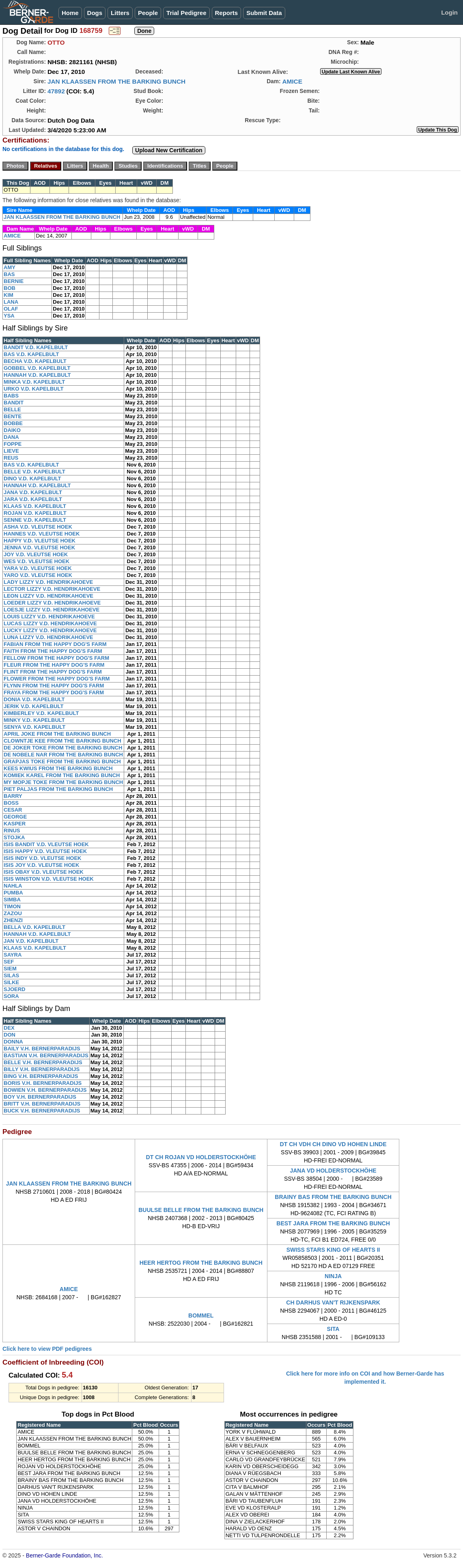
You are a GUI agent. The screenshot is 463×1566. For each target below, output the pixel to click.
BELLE (12, 409)
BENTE (13, 416)
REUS (11, 458)
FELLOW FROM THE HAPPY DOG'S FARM (56, 658)
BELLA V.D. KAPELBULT (34, 927)
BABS (11, 396)
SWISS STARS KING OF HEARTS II (333, 1249)
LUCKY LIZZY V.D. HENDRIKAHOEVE (50, 630)
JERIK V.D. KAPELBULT (33, 706)
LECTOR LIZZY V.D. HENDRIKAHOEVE (52, 589)
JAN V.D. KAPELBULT (31, 941)
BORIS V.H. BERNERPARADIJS (43, 1083)
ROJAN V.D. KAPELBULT (35, 513)
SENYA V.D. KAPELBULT (34, 727)
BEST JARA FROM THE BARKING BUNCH (333, 1223)
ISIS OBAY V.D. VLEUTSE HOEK (44, 872)
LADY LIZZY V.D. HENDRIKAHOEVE (48, 582)
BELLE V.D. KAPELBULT (34, 472)
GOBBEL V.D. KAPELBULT (37, 368)
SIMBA (12, 899)
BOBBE (13, 423)
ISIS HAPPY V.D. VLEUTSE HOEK (45, 851)
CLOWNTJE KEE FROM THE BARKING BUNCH (62, 741)
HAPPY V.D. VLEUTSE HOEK (39, 541)
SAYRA (13, 955)
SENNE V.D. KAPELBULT (35, 520)
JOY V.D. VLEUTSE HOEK (36, 554)
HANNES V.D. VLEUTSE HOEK (42, 534)
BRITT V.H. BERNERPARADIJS (42, 1104)
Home (70, 12)
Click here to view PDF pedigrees (47, 1349)
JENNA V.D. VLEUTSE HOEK (39, 547)
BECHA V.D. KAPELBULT (35, 361)
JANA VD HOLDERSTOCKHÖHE (333, 1170)
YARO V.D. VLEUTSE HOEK (38, 575)
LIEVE (11, 451)
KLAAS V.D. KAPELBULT (35, 506)
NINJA (333, 1276)
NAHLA (13, 886)
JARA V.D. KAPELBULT (33, 499)
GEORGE (15, 817)
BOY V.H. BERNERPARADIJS (40, 1097)
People (148, 12)
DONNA (13, 1042)
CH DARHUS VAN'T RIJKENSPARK (333, 1302)
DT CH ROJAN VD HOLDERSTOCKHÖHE (201, 1157)
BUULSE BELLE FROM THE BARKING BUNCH (200, 1210)
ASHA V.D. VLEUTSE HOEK (38, 527)
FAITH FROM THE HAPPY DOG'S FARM (53, 651)
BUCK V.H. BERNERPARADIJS (42, 1111)
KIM (8, 295)
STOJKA (14, 837)
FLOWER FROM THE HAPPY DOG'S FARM (57, 679)
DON (9, 1035)
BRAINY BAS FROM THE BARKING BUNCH (333, 1197)
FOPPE (13, 444)
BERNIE (14, 281)
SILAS (11, 975)
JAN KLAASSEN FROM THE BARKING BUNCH (116, 81)
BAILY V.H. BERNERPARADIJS (42, 1048)
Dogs (95, 12)
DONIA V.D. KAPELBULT (34, 699)
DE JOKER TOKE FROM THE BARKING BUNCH (63, 748)
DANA (11, 437)
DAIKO (12, 430)
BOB (9, 288)
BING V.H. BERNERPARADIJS (41, 1076)
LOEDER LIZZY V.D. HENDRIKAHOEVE (52, 603)
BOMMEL (200, 1315)
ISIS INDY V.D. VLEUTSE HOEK (42, 858)
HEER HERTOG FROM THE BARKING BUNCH (201, 1262)
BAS (9, 274)
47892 (56, 91)
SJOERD (14, 989)
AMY (9, 267)
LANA (11, 302)
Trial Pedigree (186, 12)
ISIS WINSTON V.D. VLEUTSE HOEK (49, 879)
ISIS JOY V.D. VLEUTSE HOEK (41, 865)
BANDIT (14, 403)
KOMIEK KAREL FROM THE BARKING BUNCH (62, 775)
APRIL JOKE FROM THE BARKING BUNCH (57, 734)
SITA (333, 1329)
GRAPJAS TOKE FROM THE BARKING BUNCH (62, 761)
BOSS (11, 803)
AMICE (292, 81)
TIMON (12, 906)
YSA (9, 316)
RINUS (12, 830)
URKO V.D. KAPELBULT (33, 389)
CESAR (13, 810)
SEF (9, 962)
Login (449, 12)
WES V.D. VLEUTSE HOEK (36, 561)
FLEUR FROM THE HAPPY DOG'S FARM (54, 665)
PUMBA (13, 893)
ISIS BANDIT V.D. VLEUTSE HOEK (46, 844)
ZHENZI (13, 920)
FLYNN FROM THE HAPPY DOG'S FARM (54, 686)
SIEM (10, 969)
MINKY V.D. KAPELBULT (34, 720)
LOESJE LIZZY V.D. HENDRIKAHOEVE (51, 610)
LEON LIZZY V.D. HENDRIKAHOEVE (48, 596)
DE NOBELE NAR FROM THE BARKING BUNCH (63, 755)
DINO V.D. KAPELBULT (32, 478)
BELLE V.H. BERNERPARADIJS (43, 1062)
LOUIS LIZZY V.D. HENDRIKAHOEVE (49, 616)
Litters (120, 12)
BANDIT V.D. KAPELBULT (36, 347)
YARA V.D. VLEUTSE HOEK (38, 568)
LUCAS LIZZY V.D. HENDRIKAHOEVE (50, 623)
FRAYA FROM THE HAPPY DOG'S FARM (54, 692)
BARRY (13, 796)
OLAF (11, 309)
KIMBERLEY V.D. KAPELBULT (41, 713)
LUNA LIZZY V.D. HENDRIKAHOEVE (48, 637)
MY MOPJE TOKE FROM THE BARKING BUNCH (63, 782)
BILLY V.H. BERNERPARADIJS (42, 1069)
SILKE (11, 982)
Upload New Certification (168, 150)
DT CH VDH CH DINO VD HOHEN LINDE (333, 1144)
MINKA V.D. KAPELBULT (34, 382)
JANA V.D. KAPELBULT (33, 492)
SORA (11, 996)
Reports (226, 12)
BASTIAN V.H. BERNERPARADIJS (46, 1055)
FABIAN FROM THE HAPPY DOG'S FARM (55, 644)
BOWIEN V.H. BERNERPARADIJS (45, 1090)
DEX (9, 1028)
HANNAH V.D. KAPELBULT (37, 375)
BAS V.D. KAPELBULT (31, 354)
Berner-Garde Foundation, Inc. (64, 1555)
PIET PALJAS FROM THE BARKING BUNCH (58, 789)
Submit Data (264, 12)
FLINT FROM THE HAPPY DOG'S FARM (53, 672)
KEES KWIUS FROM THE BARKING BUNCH (58, 768)
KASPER (15, 824)
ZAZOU (13, 913)
